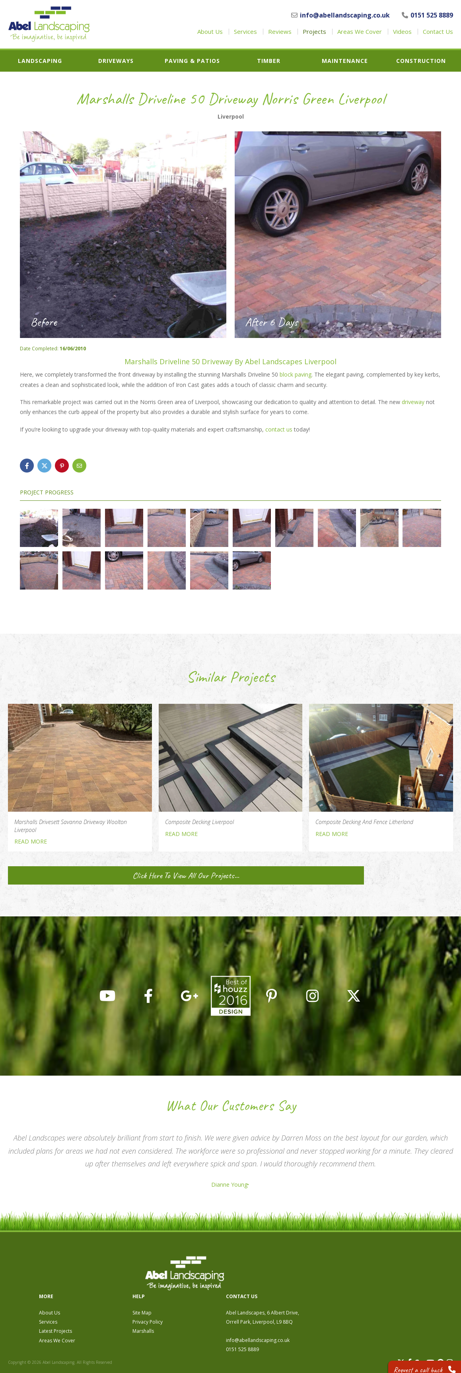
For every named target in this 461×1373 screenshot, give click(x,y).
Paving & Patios (192, 61)
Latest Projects (189, 1287)
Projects (314, 32)
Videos (402, 32)
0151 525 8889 (427, 15)
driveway (413, 402)
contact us (278, 429)
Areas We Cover (359, 32)
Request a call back (420, 1361)
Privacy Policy (281, 1278)
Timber (268, 61)
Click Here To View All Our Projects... (79, 875)
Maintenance (345, 61)
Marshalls (277, 1287)
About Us (210, 32)
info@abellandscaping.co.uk (340, 15)
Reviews (280, 32)
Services (245, 32)
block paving (295, 374)
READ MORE (30, 841)
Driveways (116, 61)
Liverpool (231, 116)
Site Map (275, 1269)
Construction (421, 61)
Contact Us (438, 32)
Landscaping (40, 61)
